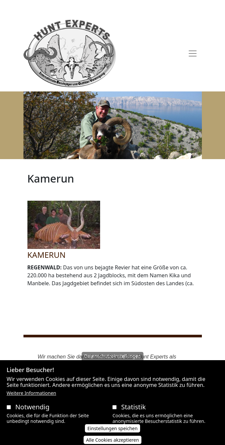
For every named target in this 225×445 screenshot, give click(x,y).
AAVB (60, 7)
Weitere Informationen (31, 400)
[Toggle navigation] (192, 53)
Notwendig (32, 414)
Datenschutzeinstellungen (112, 363)
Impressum (157, 7)
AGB (75, 7)
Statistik (133, 414)
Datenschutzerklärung (111, 7)
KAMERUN (46, 254)
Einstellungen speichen (113, 435)
